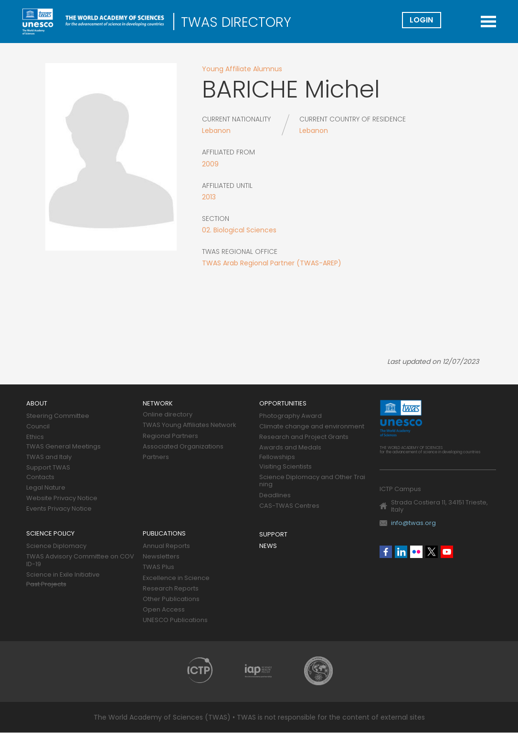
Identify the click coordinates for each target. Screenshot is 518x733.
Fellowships (277, 457)
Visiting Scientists (285, 467)
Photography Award (290, 416)
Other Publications (171, 599)
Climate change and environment (311, 427)
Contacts (40, 477)
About (36, 404)
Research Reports (171, 589)
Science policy (50, 534)
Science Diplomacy (56, 546)
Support (273, 535)
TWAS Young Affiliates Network (189, 425)
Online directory (167, 415)
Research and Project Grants (304, 437)
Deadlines (275, 496)
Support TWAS (48, 468)
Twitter (431, 552)
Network (158, 404)
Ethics (35, 437)
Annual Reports (166, 546)
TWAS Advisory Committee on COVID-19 (80, 561)
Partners (156, 457)
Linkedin (401, 552)
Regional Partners (170, 436)
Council (38, 427)
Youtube (447, 552)
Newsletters (161, 557)
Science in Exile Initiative (63, 575)
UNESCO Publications (175, 620)
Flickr (416, 552)
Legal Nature (45, 488)
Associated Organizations (183, 447)
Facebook (386, 552)
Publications (164, 534)
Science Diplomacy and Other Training (312, 481)
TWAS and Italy (49, 457)
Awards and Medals (290, 448)
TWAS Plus (158, 567)
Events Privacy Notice (59, 509)
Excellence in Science (176, 578)
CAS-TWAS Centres (289, 506)
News (268, 546)
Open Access (164, 610)
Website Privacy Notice (61, 498)
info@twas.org (413, 522)
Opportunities (283, 404)
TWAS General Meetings (63, 447)
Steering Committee (57, 416)
